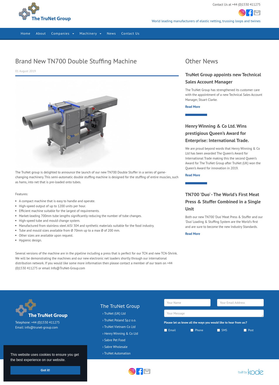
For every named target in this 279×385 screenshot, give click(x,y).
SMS (222, 330)
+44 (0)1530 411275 (45, 322)
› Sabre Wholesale (115, 347)
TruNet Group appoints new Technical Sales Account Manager (223, 78)
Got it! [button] (45, 370)
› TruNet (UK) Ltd (114, 313)
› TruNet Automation (116, 353)
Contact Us (130, 33)
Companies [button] (62, 33)
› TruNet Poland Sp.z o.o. (119, 320)
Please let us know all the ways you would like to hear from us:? (205, 322)
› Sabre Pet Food (113, 340)
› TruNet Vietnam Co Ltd (119, 327)
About (41, 33)
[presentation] (197, 346)
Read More (192, 107)
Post (248, 330)
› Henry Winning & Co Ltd (120, 333)
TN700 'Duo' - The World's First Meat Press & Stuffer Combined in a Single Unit (223, 201)
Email (170, 330)
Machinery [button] (90, 33)
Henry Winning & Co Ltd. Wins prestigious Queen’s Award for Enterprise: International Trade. (217, 133)
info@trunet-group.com (41, 327)
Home (25, 33)
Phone (197, 330)
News (111, 33)
